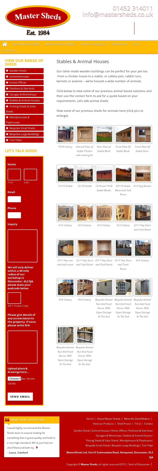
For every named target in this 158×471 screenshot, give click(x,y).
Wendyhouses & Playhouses (17, 119)
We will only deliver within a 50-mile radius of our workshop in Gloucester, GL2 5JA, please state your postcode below (21, 278)
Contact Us (9, 50)
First (10, 182)
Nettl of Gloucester (139, 464)
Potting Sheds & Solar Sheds (21, 108)
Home (89, 418)
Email (11, 192)
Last (26, 182)
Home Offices (17, 82)
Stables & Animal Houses (24, 100)
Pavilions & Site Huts (22, 88)
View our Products (93, 44)
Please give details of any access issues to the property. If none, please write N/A (22, 320)
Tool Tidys (15, 140)
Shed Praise (119, 44)
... (39, 447)
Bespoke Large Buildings (24, 134)
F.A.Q (135, 44)
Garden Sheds (18, 70)
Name (12, 164)
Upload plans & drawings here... (18, 370)
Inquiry (12, 224)
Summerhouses (19, 76)
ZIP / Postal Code (14, 305)
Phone (12, 208)
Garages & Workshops (22, 94)
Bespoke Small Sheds (22, 128)
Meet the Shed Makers (60, 44)
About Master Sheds (26, 44)
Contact (148, 423)
